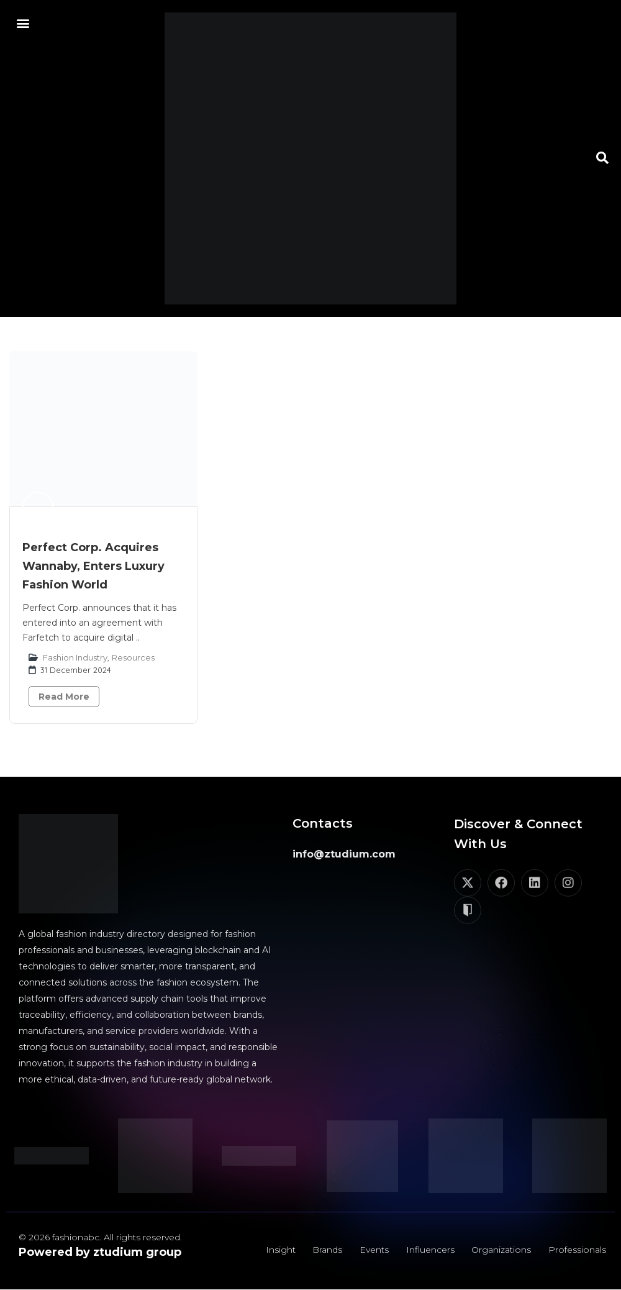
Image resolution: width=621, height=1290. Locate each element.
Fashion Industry (75, 657)
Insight (279, 1249)
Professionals (577, 1249)
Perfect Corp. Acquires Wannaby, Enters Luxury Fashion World (93, 566)
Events (373, 1249)
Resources (133, 657)
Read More (64, 696)
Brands (327, 1249)
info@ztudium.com (344, 854)
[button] (22, 22)
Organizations (501, 1249)
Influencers (430, 1249)
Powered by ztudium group (100, 1252)
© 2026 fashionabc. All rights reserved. (100, 1237)
